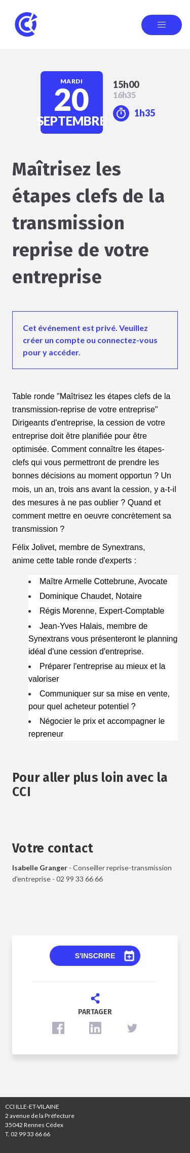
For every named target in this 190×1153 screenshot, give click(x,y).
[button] (58, 1028)
